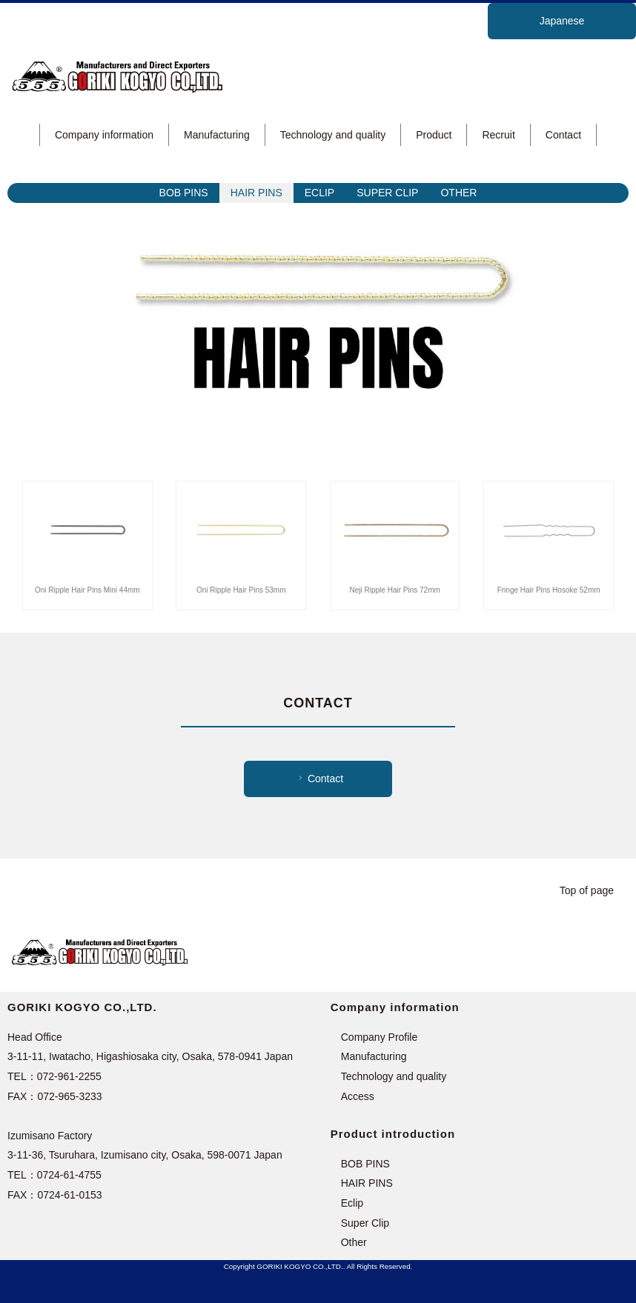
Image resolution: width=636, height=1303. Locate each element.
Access (357, 1096)
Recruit (498, 135)
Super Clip (365, 1223)
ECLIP (319, 193)
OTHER (458, 193)
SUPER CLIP (387, 193)
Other (354, 1242)
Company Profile (379, 1037)
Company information (104, 135)
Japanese (562, 21)
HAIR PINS (256, 193)
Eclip (352, 1203)
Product (433, 135)
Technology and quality (332, 135)
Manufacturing (217, 135)
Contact (563, 135)
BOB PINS (183, 193)
